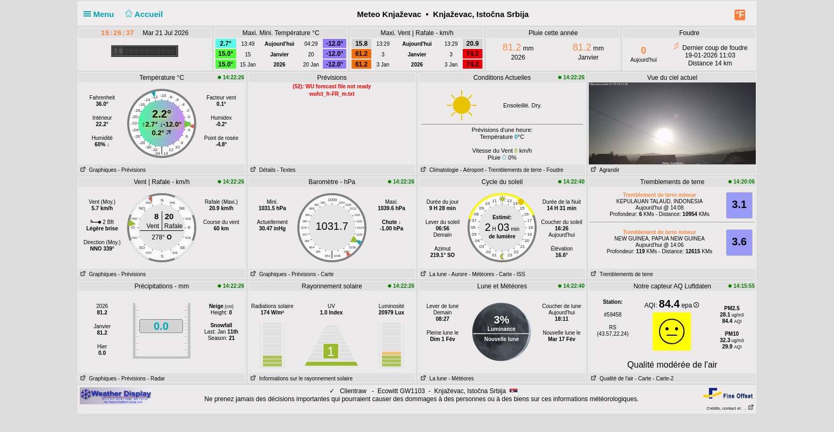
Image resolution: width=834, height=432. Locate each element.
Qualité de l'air (611, 378)
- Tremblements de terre (513, 170)
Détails (262, 170)
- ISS (519, 274)
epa (690, 305)
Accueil (143, 14)
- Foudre (553, 170)
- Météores (481, 274)
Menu (101, 14)
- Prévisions (132, 170)
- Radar (156, 378)
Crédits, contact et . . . (730, 408)
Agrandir (604, 170)
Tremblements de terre (621, 274)
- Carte (326, 274)
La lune (433, 274)
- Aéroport (471, 170)
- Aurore (458, 274)
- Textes (286, 170)
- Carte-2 (662, 378)
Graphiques (97, 170)
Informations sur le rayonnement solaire (300, 378)
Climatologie (438, 170)
